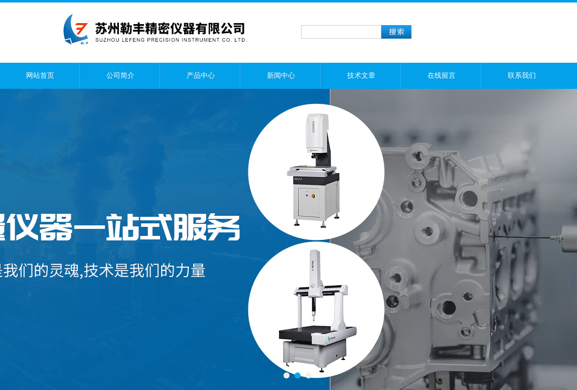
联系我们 (522, 75)
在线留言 (441, 75)
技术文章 (361, 75)
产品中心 (201, 75)
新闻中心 (281, 75)
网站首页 (40, 75)
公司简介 (120, 75)
